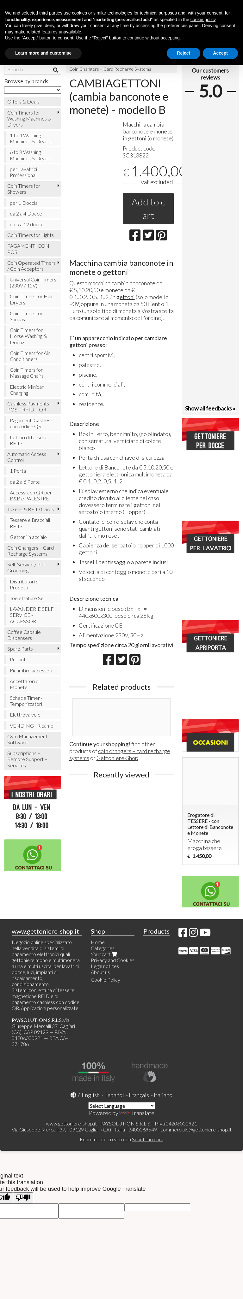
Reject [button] (183, 53)
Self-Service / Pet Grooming (26, 567)
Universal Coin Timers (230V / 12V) (33, 282)
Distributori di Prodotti (25, 584)
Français (139, 1094)
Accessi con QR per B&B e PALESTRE (31, 495)
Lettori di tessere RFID (28, 440)
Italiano (163, 1094)
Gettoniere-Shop (117, 757)
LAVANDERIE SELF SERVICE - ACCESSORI (32, 615)
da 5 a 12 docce (27, 224)
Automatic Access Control (26, 457)
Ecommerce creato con (121, 1139)
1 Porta (18, 471)
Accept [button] (220, 53)
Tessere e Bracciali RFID (30, 523)
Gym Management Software (27, 739)
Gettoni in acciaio (28, 537)
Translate (136, 1112)
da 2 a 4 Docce (26, 213)
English (91, 1094)
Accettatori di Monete (25, 684)
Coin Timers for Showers (23, 189)
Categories (103, 948)
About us (100, 972)
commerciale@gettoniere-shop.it (196, 1129)
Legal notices (105, 966)
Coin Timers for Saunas (26, 316)
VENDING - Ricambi (32, 726)
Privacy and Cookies (112, 960)
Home (98, 942)
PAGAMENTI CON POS (28, 249)
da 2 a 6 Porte (25, 482)
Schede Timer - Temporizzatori (26, 701)
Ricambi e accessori (31, 670)
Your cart (104, 954)
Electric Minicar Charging (27, 390)
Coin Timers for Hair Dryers (31, 299)
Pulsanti (18, 659)
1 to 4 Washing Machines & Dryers (31, 138)
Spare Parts (20, 649)
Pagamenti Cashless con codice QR (31, 423)
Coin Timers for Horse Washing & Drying (28, 336)
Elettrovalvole (25, 714)
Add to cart (148, 208)
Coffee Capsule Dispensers (24, 635)
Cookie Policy (105, 980)
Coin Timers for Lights (30, 235)
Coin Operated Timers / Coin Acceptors (31, 266)
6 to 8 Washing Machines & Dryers (31, 155)
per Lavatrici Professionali (23, 172)
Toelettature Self (28, 598)
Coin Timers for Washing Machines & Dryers (29, 118)
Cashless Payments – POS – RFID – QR (30, 406)
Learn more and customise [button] (43, 53)
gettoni (125, 296)
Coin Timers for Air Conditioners (30, 356)
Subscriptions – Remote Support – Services (27, 759)
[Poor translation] (23, 1197)
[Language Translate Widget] (121, 1105)
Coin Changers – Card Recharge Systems (110, 69)
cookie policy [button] (202, 19)
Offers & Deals (23, 101)
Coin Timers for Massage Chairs (27, 373)
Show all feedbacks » (210, 408)
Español (114, 1094)
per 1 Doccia (24, 203)
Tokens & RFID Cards (30, 509)
